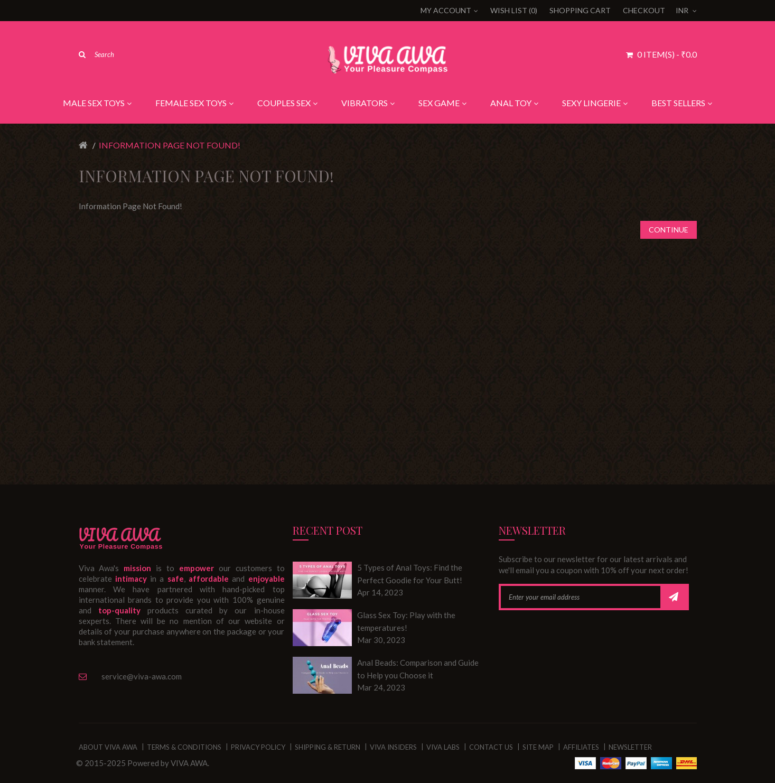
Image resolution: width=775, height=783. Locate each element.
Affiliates (581, 747)
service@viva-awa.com (141, 676)
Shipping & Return (327, 747)
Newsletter (630, 747)
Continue (668, 229)
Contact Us (491, 747)
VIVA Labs (443, 747)
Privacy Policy (258, 747)
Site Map (538, 747)
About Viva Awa (108, 747)
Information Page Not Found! (169, 145)
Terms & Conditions (184, 747)
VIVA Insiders (393, 747)
